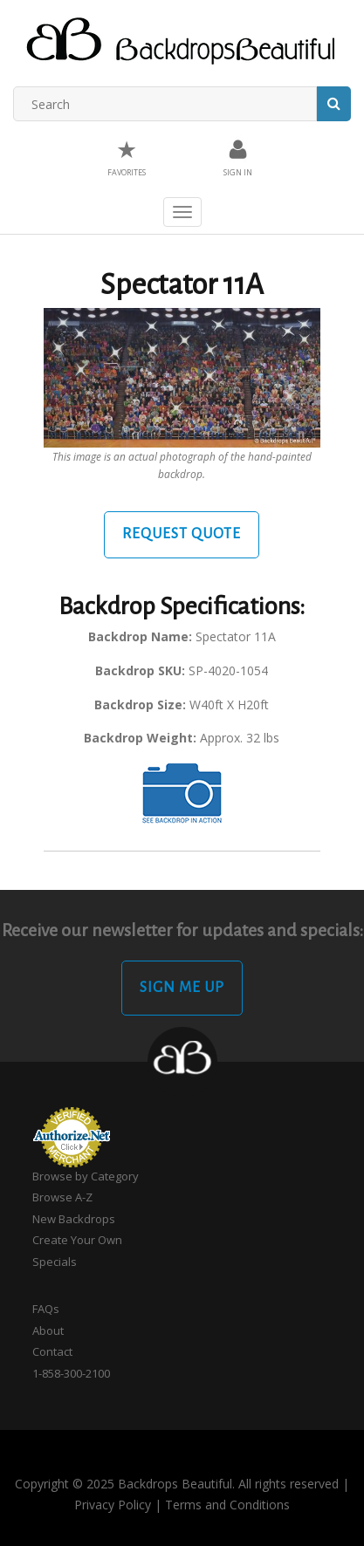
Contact (52, 1351)
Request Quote (181, 534)
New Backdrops (73, 1219)
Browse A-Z (62, 1197)
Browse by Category (85, 1176)
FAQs (45, 1309)
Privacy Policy (112, 1504)
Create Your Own (77, 1240)
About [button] (48, 1330)
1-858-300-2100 (71, 1373)
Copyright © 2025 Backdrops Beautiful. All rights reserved (177, 1483)
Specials (54, 1261)
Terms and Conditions (227, 1504)
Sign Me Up (182, 987)
